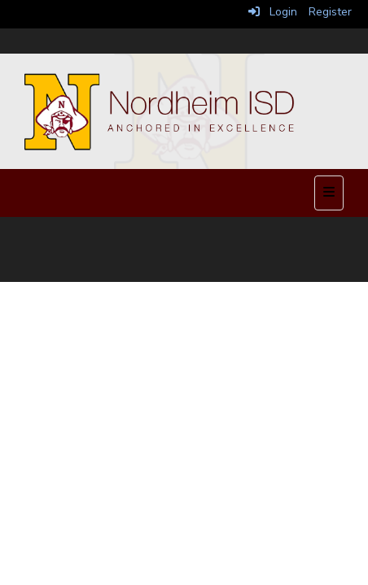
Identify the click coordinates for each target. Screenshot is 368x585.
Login (272, 12)
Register (330, 12)
